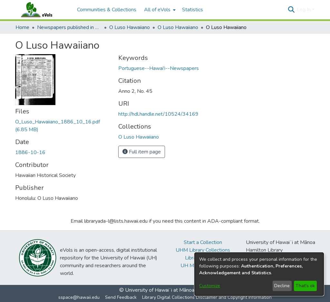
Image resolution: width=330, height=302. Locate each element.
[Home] (43, 10)
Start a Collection (203, 242)
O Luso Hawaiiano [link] (129, 27)
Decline (282, 286)
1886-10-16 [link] (30, 152)
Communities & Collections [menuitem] (106, 9)
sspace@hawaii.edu (79, 297)
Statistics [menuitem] (192, 9)
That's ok (305, 286)
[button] (291, 10)
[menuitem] (159, 9)
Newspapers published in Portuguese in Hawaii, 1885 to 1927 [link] (69, 27)
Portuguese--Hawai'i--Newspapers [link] (158, 68)
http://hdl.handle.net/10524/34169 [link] (158, 114)
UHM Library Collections (203, 250)
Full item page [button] (141, 151)
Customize (209, 286)
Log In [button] (304, 9)
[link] (138, 137)
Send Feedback (121, 297)
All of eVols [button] (157, 9)
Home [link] (22, 27)
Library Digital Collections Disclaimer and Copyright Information (207, 297)
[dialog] (259, 274)
